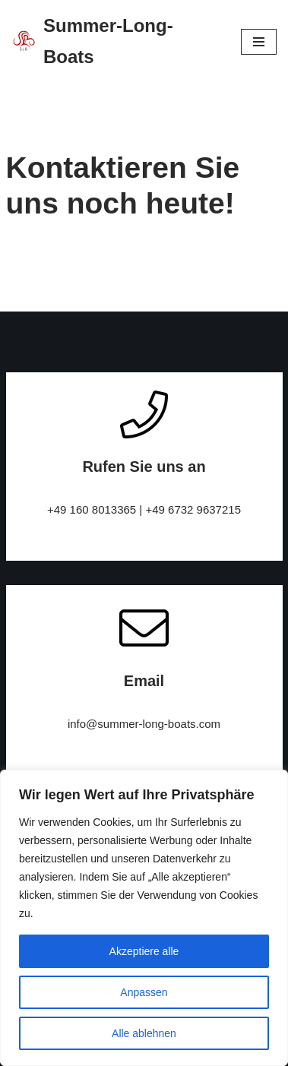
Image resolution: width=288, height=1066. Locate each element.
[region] (144, 918)
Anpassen (143, 992)
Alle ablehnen (144, 1033)
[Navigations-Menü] (259, 42)
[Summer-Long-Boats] (114, 42)
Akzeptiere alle (144, 951)
